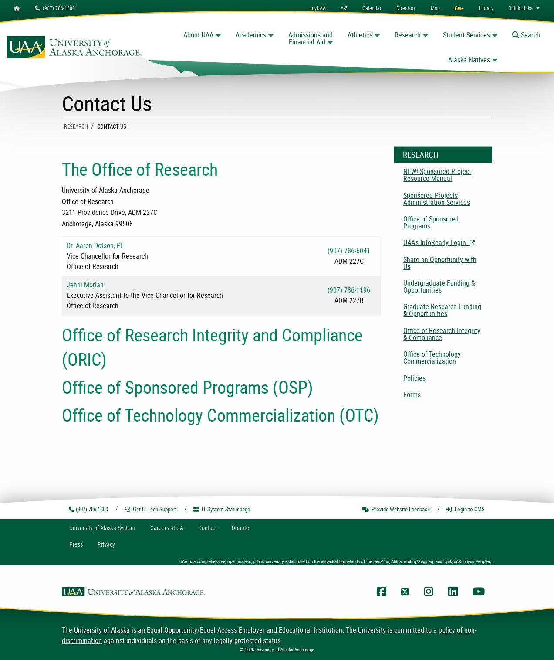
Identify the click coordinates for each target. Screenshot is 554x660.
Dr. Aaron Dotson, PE (95, 245)
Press (76, 544)
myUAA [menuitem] (318, 7)
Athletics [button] (360, 35)
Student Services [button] (466, 35)
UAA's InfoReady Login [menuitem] (447, 242)
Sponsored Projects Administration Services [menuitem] (436, 199)
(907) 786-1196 (349, 290)
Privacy (106, 544)
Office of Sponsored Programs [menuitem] (431, 222)
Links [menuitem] (520, 7)
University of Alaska (102, 630)
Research (76, 126)
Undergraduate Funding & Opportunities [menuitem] (439, 286)
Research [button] (408, 35)
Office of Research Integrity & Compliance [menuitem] (441, 334)
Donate (240, 528)
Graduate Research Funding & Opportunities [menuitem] (442, 310)
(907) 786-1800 (55, 7)
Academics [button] (251, 35)
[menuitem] (372, 8)
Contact (207, 528)
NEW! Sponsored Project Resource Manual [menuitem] (437, 175)
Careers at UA (166, 528)
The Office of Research (140, 169)
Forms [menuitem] (412, 394)
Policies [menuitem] (414, 378)
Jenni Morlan (85, 284)
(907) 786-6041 (349, 250)
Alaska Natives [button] (469, 60)
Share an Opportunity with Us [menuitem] (439, 263)
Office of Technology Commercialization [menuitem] (432, 357)
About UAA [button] (198, 35)
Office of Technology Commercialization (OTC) (220, 415)
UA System (102, 528)
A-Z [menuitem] (344, 7)
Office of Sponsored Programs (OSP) (187, 387)
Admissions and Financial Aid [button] (310, 38)
